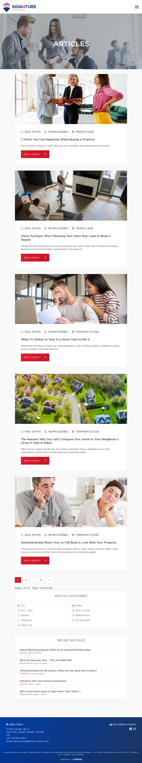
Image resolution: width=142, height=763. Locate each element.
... (33, 580)
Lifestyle (25, 625)
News (77, 606)
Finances (25, 620)
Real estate (31, 132)
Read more (32, 154)
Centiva (77, 759)
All (21, 606)
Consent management (73, 755)
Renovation (80, 615)
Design (23, 615)
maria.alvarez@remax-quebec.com (31, 741)
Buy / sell (25, 611)
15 (41, 580)
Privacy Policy (122, 752)
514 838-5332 (19, 738)
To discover (81, 620)
